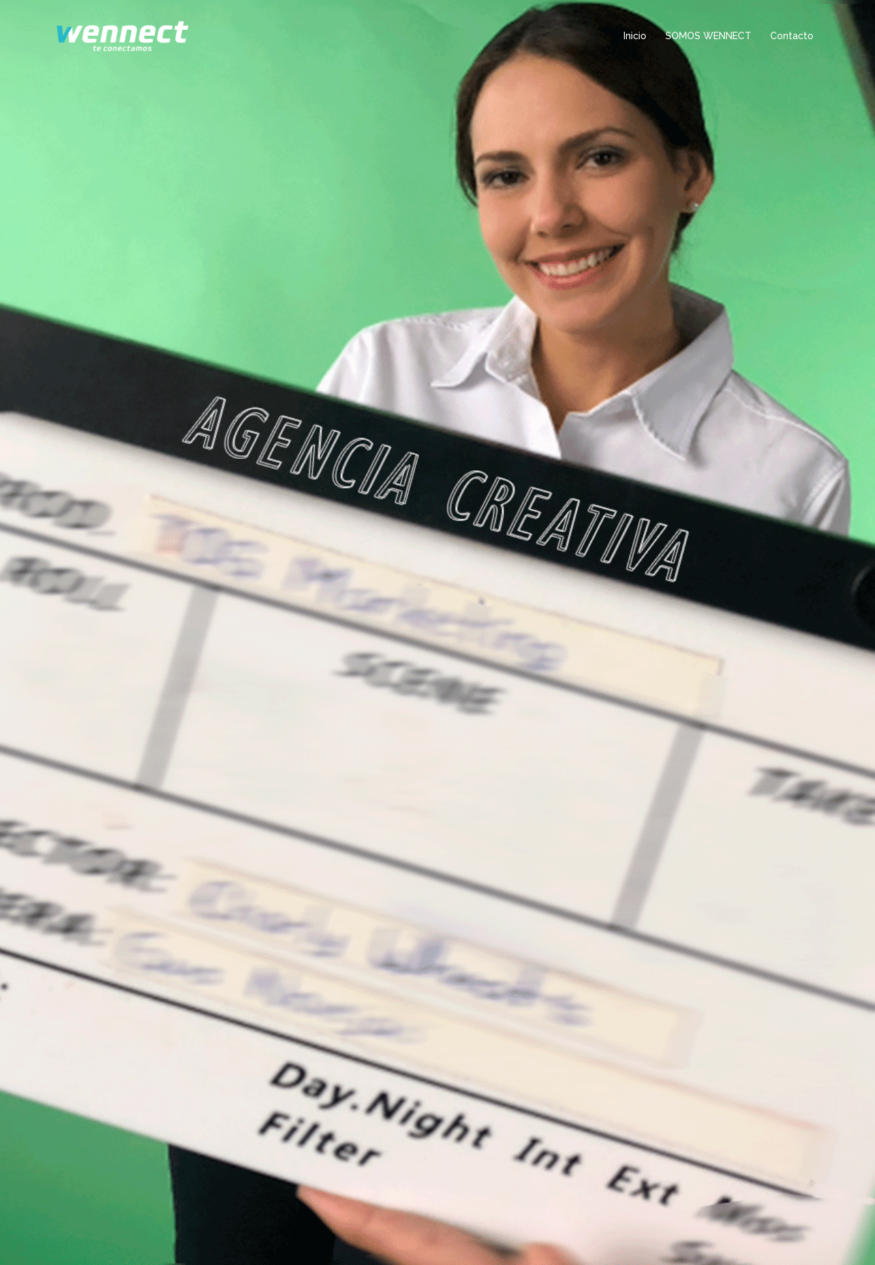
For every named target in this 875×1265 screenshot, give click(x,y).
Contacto (791, 35)
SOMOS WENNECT (708, 35)
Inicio (634, 35)
